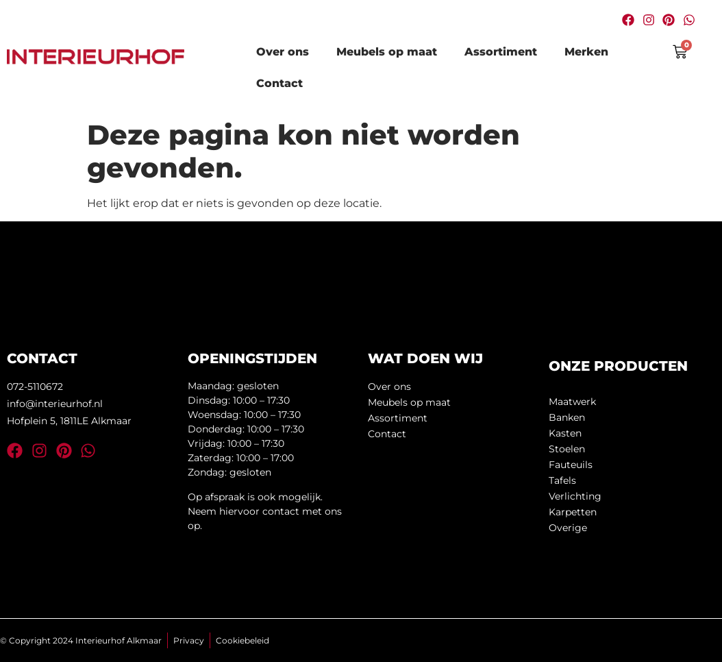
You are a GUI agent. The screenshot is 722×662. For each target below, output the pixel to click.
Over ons (282, 51)
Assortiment (500, 51)
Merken (586, 51)
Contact (279, 83)
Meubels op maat (386, 51)
